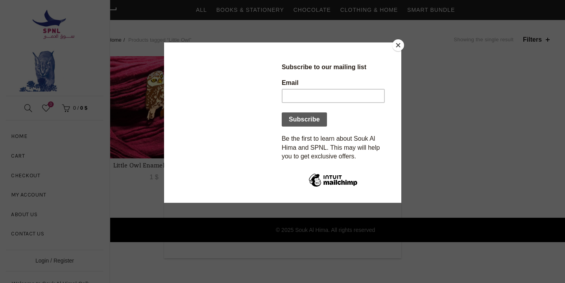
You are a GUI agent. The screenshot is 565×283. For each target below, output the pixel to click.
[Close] (399, 44)
